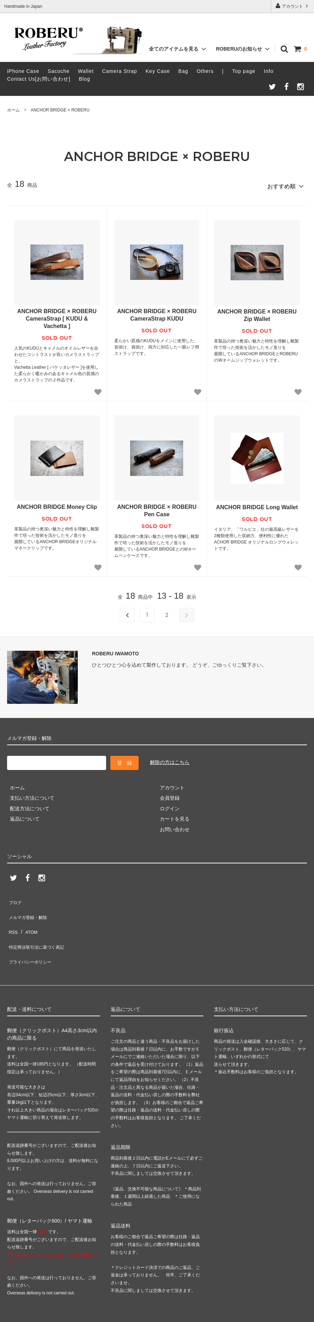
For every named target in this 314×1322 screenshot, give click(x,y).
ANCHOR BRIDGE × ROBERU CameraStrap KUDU (156, 312)
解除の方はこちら (170, 760)
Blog (84, 79)
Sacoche (58, 71)
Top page (244, 71)
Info (268, 71)
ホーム (13, 110)
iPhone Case (23, 71)
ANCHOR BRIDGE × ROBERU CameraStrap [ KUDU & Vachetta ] (57, 316)
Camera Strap (119, 71)
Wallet (85, 71)
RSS (12, 918)
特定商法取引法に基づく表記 (39, 929)
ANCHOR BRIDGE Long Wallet (257, 505)
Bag (183, 71)
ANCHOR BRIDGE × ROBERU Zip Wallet (256, 313)
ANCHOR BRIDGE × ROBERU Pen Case (156, 508)
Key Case (158, 71)
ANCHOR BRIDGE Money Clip (57, 504)
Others (205, 71)
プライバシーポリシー (32, 939)
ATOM (28, 918)
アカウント (292, 6)
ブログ (14, 898)
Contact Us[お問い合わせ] (38, 79)
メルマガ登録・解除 (29, 908)
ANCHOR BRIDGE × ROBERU (60, 110)
